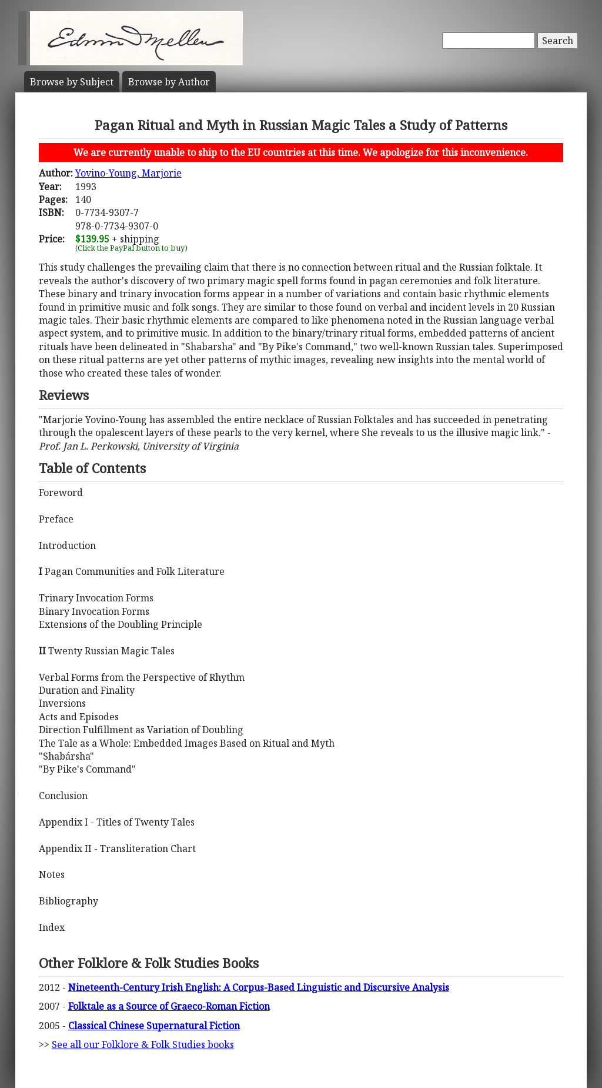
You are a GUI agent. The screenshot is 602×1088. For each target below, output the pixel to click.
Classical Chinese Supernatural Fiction (154, 1025)
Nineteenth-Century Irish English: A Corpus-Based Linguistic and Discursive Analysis (258, 987)
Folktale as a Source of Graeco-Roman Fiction (169, 1006)
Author (169, 81)
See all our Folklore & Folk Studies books (143, 1044)
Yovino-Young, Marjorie (128, 173)
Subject (71, 81)
